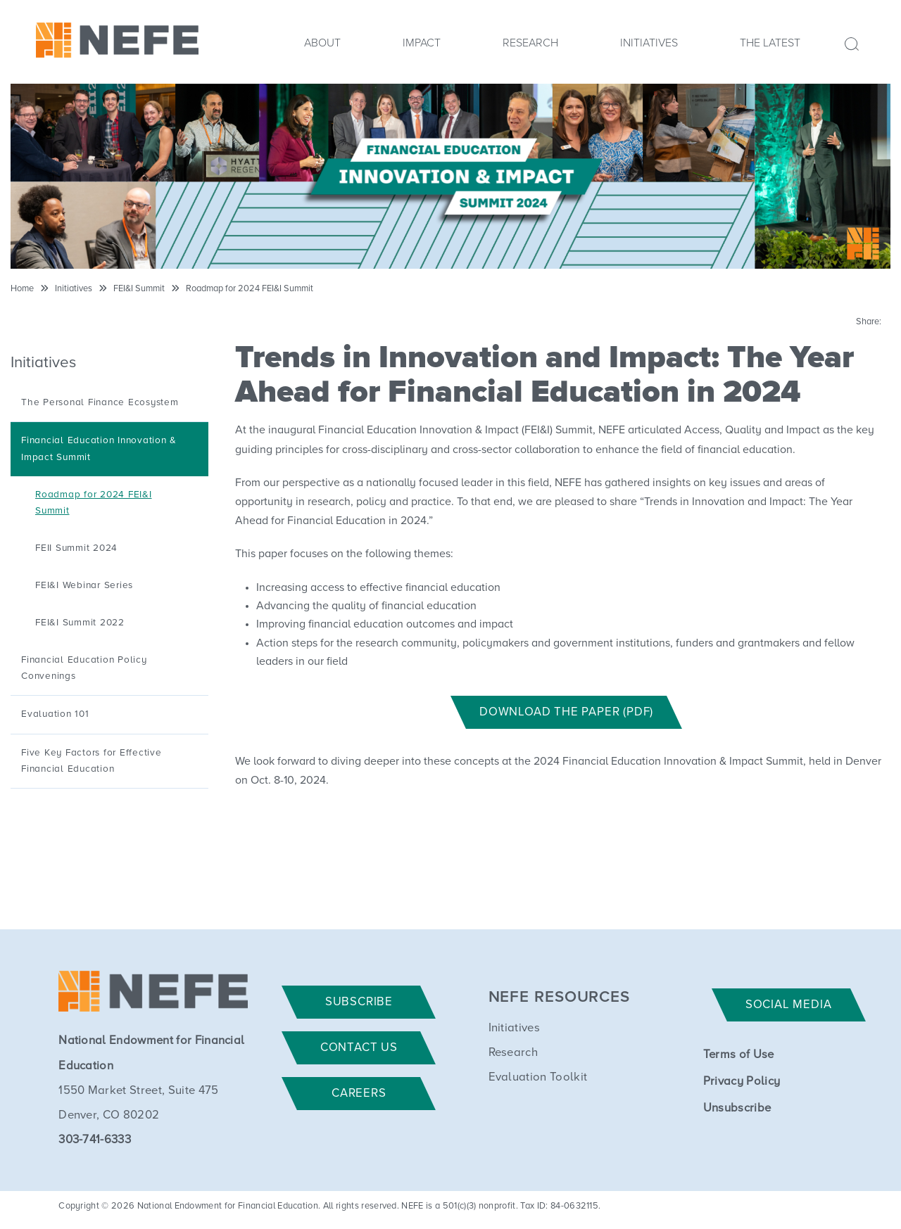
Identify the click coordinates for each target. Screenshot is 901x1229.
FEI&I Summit (139, 288)
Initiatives (649, 43)
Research (530, 43)
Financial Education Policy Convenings (84, 668)
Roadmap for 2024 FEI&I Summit (249, 288)
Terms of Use (738, 1055)
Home (22, 288)
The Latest (770, 43)
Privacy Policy (741, 1082)
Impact (422, 43)
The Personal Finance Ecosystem (100, 402)
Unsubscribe (737, 1108)
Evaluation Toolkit (538, 1077)
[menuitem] (322, 47)
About (322, 43)
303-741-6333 (94, 1140)
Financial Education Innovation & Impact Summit (99, 448)
